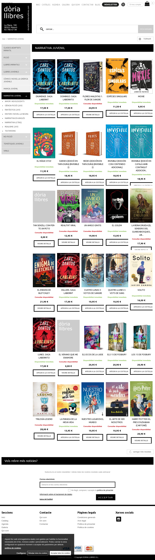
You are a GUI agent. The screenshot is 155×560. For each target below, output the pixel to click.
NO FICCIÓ (8, 137)
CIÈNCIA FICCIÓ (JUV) (13, 106)
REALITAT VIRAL (68, 225)
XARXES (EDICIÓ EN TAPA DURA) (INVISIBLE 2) (68, 164)
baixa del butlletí (46, 499)
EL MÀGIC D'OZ (44, 161)
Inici (38, 4)
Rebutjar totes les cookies (37, 553)
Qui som (75, 4)
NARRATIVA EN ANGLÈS (15, 118)
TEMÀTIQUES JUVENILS (13, 144)
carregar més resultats (142, 452)
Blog (97, 4)
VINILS (6, 151)
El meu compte (135, 4)
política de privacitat (105, 490)
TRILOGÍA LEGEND (44, 419)
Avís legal (82, 521)
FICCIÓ (6, 58)
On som (43, 521)
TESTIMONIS (10, 131)
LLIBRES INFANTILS (11, 65)
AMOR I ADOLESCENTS (14, 101)
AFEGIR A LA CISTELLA (45, 115)
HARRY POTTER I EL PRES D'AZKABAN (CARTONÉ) (141, 422)
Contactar (87, 4)
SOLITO (141, 290)
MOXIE (141, 96)
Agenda (56, 4)
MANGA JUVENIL (11, 89)
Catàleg (46, 4)
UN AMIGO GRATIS (92, 225)
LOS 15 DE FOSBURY (141, 354)
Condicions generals (86, 517)
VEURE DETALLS (92, 115)
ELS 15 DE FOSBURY (117, 354)
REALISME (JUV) (11, 127)
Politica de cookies (86, 527)
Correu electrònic (47, 479)
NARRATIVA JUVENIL (12, 96)
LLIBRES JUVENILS (11, 72)
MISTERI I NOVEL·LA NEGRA (16, 114)
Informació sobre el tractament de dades (56, 494)
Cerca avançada (146, 29)
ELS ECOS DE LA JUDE (92, 354)
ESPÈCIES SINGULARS (117, 96)
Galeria (66, 4)
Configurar (21, 553)
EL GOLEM (117, 225)
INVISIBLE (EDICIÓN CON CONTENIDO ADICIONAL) (117, 164)
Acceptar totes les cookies (60, 553)
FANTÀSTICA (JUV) (12, 110)
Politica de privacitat (86, 524)
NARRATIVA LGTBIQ (13, 122)
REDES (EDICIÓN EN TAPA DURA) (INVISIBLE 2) (92, 164)
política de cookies (13, 548)
